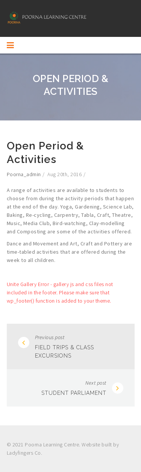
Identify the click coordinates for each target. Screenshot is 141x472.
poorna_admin (24, 174)
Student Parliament (73, 393)
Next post (95, 382)
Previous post (50, 337)
